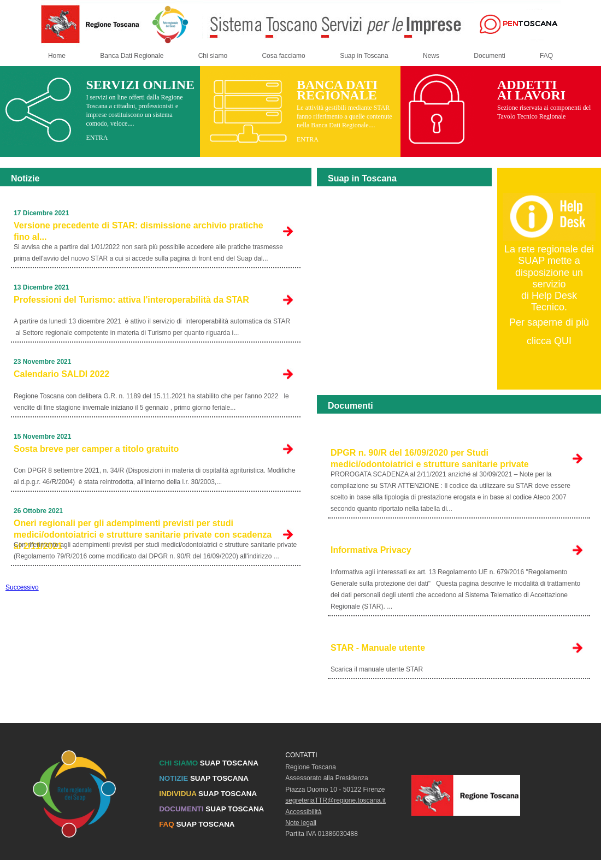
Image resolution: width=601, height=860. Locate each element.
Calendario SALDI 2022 (61, 374)
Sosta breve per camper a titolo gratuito (96, 448)
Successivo (22, 587)
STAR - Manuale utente (378, 647)
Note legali (300, 823)
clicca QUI (549, 340)
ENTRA (97, 138)
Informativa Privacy (371, 550)
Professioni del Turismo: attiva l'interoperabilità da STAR (131, 299)
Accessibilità (303, 812)
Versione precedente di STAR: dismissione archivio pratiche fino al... (138, 231)
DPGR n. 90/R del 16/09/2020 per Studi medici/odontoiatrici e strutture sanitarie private (430, 458)
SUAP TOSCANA (208, 763)
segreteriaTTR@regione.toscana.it (335, 800)
